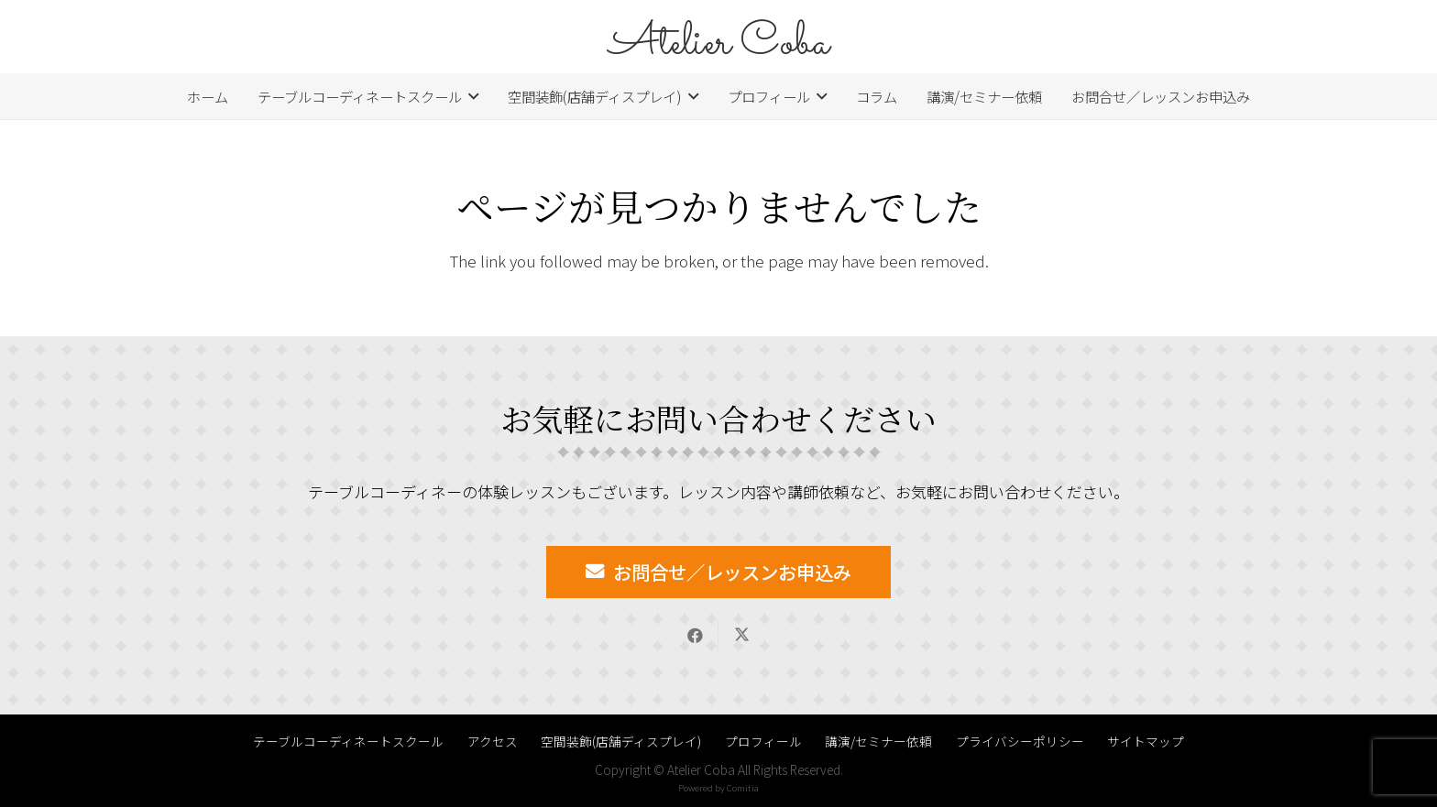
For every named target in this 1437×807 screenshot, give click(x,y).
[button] (470, 96)
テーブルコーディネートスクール (348, 741)
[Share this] (695, 635)
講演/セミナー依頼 (878, 741)
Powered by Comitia (718, 787)
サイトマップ (1145, 741)
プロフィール (763, 741)
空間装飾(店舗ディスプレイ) (621, 741)
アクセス (492, 741)
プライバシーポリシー (1020, 741)
